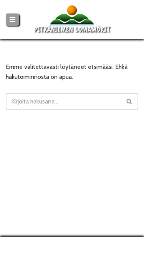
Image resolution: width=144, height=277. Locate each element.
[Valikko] (12, 19)
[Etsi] (63, 101)
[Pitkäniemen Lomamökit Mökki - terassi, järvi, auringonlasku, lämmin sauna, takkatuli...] (72, 19)
